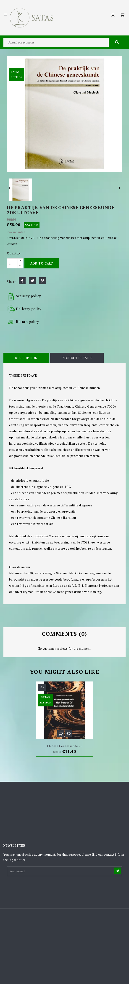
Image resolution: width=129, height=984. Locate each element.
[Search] (64, 42)
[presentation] (42, 888)
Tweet (32, 280)
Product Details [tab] (77, 358)
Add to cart (41, 263)
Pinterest (42, 280)
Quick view (68, 733)
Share (22, 280)
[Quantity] (12, 263)
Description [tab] (26, 358)
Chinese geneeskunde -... (64, 746)
